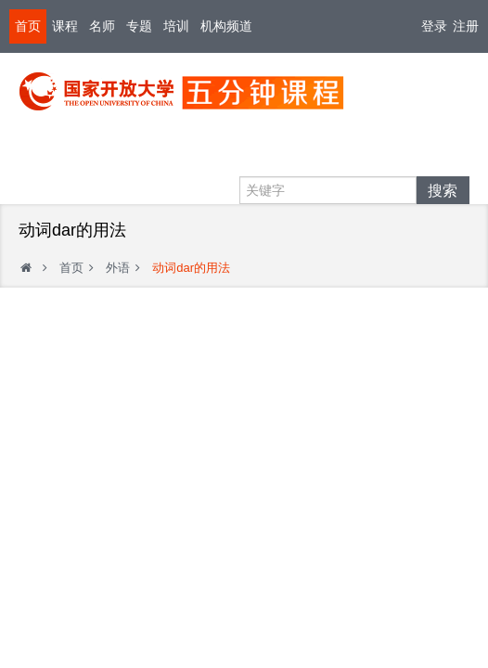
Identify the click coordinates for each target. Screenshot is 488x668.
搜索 (442, 190)
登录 (434, 26)
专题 (139, 26)
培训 (176, 26)
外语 (118, 268)
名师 (102, 26)
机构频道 (226, 26)
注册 (466, 26)
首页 (28, 26)
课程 (65, 26)
